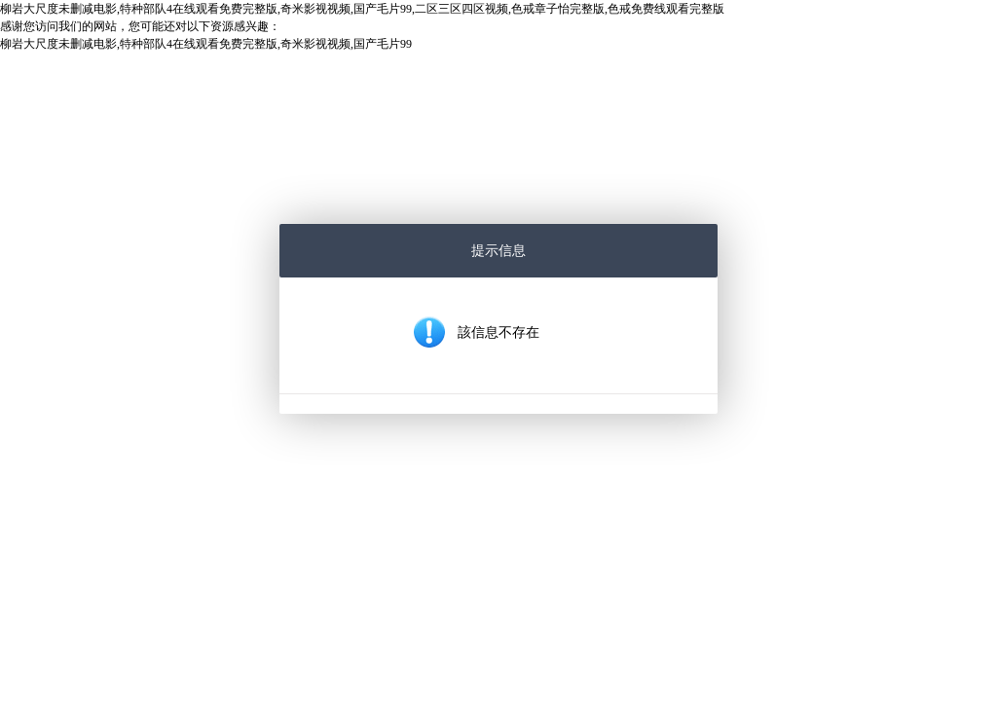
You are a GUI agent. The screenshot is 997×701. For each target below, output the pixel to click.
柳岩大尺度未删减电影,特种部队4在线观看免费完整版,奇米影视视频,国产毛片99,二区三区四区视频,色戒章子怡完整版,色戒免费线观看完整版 (362, 9)
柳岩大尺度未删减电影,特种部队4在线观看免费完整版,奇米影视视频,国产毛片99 (206, 44)
